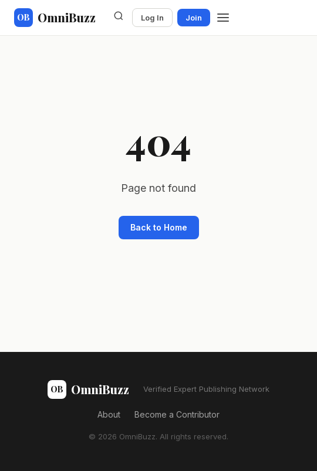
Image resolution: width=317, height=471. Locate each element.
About (108, 414)
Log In (152, 17)
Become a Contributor (177, 414)
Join (194, 17)
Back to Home (158, 227)
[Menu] (223, 17)
